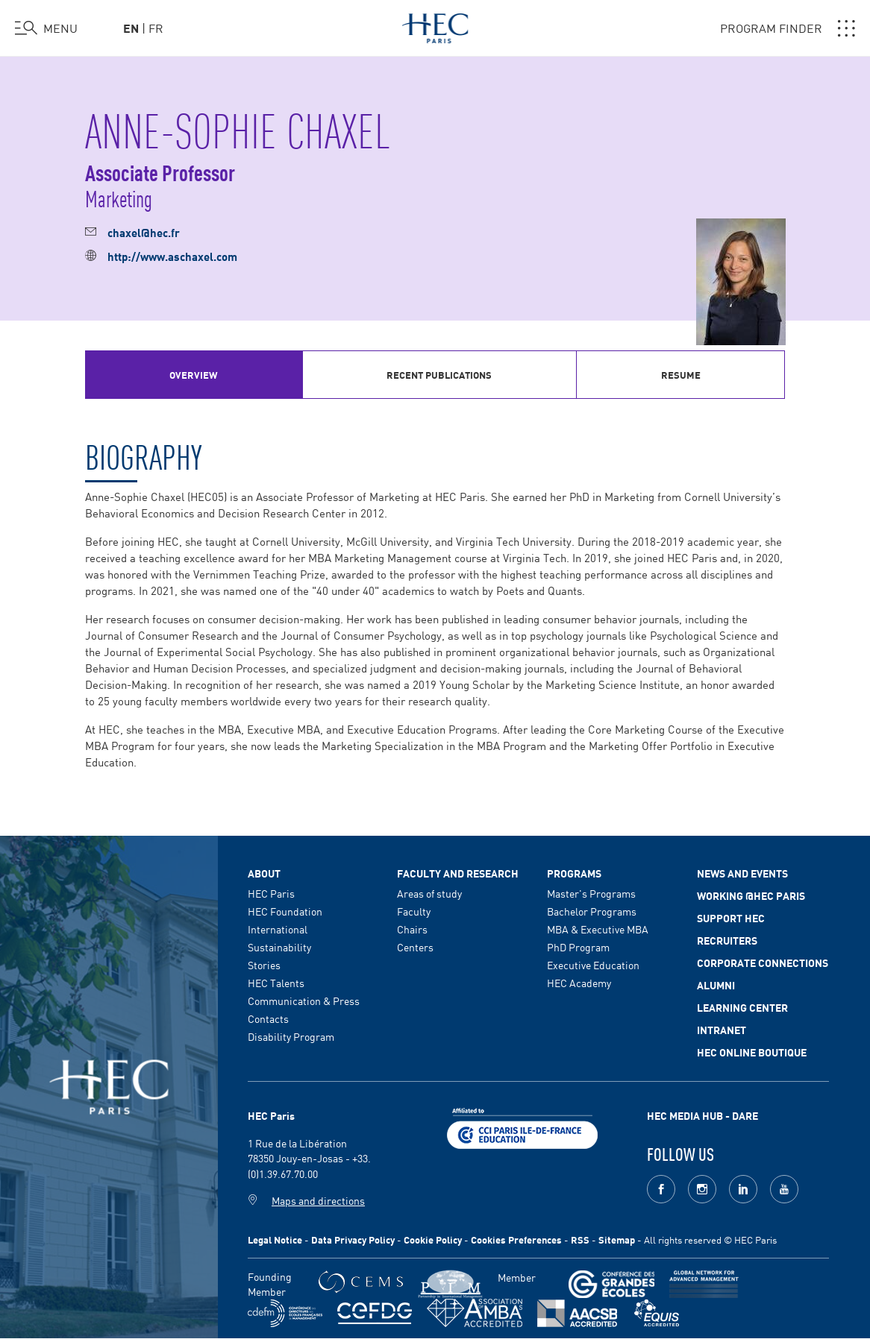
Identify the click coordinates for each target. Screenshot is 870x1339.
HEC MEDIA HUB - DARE (702, 1115)
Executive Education (593, 964)
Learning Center (742, 1007)
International (277, 928)
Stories (264, 964)
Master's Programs (591, 893)
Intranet (721, 1029)
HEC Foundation (285, 911)
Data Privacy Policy (353, 1239)
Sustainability (279, 946)
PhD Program (578, 946)
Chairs (412, 928)
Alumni (716, 984)
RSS (580, 1239)
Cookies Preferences (516, 1239)
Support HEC (731, 917)
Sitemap (616, 1239)
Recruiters (727, 940)
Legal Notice (275, 1239)
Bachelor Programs (591, 911)
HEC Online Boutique (752, 1052)
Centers (415, 946)
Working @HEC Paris (751, 895)
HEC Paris (271, 893)
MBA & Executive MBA (597, 928)
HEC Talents (276, 982)
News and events (742, 873)
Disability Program (291, 1036)
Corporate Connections (762, 962)
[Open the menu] (46, 28)
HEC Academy (579, 982)
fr (155, 28)
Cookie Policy (433, 1239)
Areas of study (429, 893)
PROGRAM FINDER (787, 28)
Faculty (414, 911)
